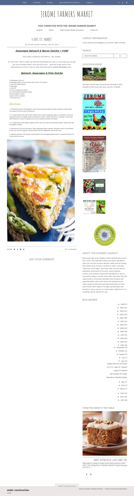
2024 (122, 311)
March (122, 389)
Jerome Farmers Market (67, 14)
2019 (122, 328)
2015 (122, 342)
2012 (122, 397)
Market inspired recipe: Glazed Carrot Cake (110, 460)
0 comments (71, 249)
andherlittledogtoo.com (62, 67)
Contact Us (94, 30)
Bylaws (50, 2)
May (123, 382)
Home (24, 2)
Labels (89, 2)
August (122, 354)
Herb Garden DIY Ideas (118, 374)
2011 (122, 400)
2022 (122, 318)
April (123, 385)
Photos (51, 30)
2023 (122, 314)
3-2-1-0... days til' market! (117, 367)
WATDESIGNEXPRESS (119, 489)
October (121, 351)
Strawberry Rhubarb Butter (116, 377)
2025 (122, 308)
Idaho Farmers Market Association (72, 30)
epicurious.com (16, 67)
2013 (122, 393)
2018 (122, 331)
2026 (123, 304)
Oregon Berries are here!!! (117, 364)
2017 (122, 335)
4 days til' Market (42, 39)
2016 (122, 338)
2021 (122, 321)
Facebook (36, 2)
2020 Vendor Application (68, 2)
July (123, 358)
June (123, 361)
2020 (122, 325)
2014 (122, 345)
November (121, 347)
